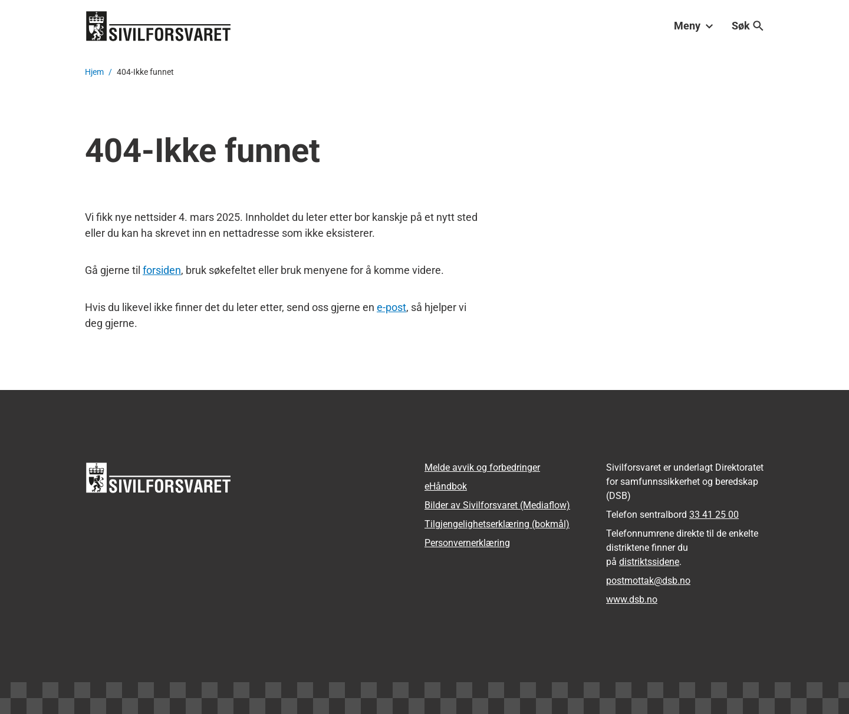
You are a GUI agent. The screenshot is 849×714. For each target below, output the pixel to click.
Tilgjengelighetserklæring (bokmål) (497, 524)
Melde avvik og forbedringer (482, 467)
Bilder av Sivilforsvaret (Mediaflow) (497, 505)
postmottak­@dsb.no (648, 580)
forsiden (162, 270)
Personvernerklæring (467, 542)
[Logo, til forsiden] (158, 25)
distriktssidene (649, 561)
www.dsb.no (631, 599)
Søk (748, 25)
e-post (391, 307)
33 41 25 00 (714, 514)
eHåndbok (445, 486)
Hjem (94, 72)
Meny (693, 25)
